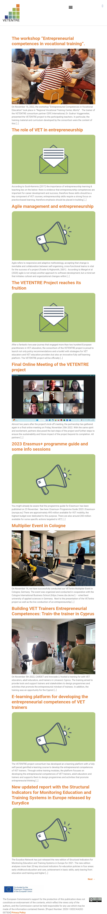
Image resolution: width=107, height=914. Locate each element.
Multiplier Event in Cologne (39, 525)
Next (91, 879)
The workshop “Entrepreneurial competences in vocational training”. (48, 41)
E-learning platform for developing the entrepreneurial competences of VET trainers (50, 702)
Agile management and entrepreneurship (52, 206)
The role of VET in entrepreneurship (47, 129)
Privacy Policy (18, 912)
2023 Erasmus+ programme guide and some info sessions (50, 446)
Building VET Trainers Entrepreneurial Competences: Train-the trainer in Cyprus (53, 611)
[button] (71, 7)
